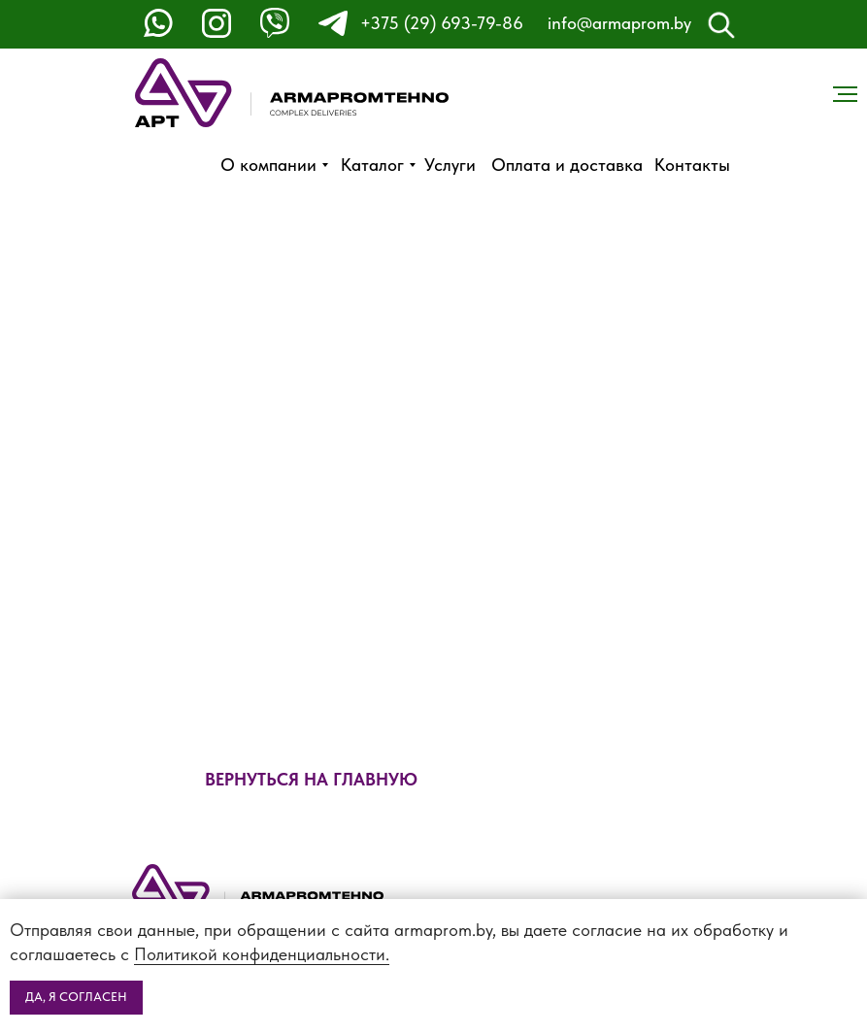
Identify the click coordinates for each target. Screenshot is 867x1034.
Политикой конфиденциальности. (261, 954)
